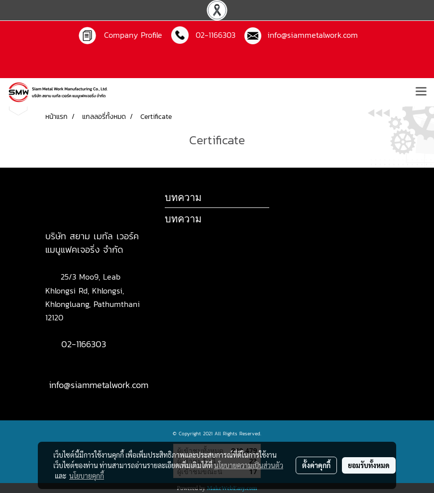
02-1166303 (83, 344)
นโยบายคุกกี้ (86, 475)
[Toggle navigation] (421, 92)
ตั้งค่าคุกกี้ (316, 465)
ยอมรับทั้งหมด (369, 465)
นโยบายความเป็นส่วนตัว (248, 465)
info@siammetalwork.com (309, 35)
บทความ (183, 218)
